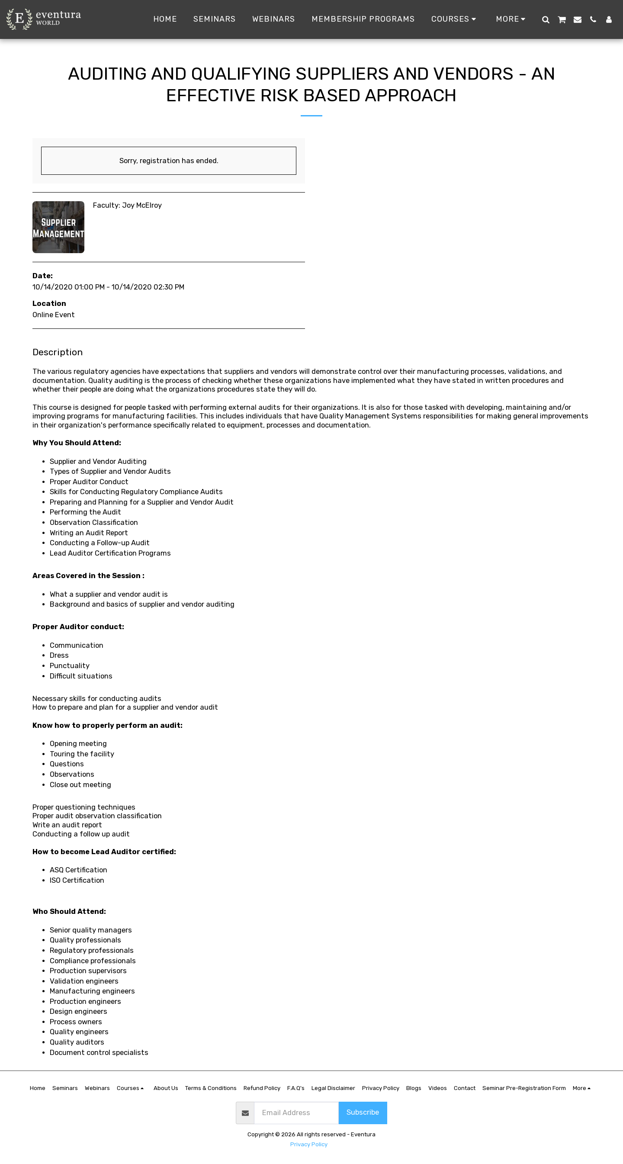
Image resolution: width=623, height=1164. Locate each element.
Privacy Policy (309, 1144)
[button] (545, 19)
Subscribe (363, 1112)
